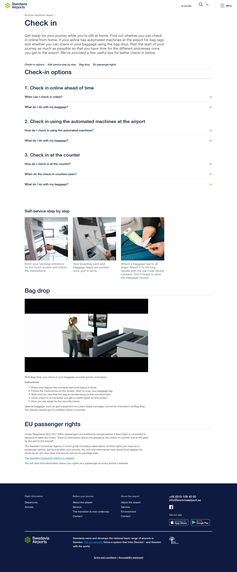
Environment (128, 511)
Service (77, 506)
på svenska (158, 6)
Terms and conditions (105, 557)
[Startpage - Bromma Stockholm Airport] (16, 5)
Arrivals (29, 506)
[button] (226, 6)
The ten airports (93, 542)
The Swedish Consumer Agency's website (49, 458)
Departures (31, 502)
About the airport (82, 502)
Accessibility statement (131, 557)
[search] (193, 5)
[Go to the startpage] (37, 540)
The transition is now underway (91, 511)
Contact (77, 516)
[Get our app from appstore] (178, 522)
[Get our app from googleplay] (200, 522)
